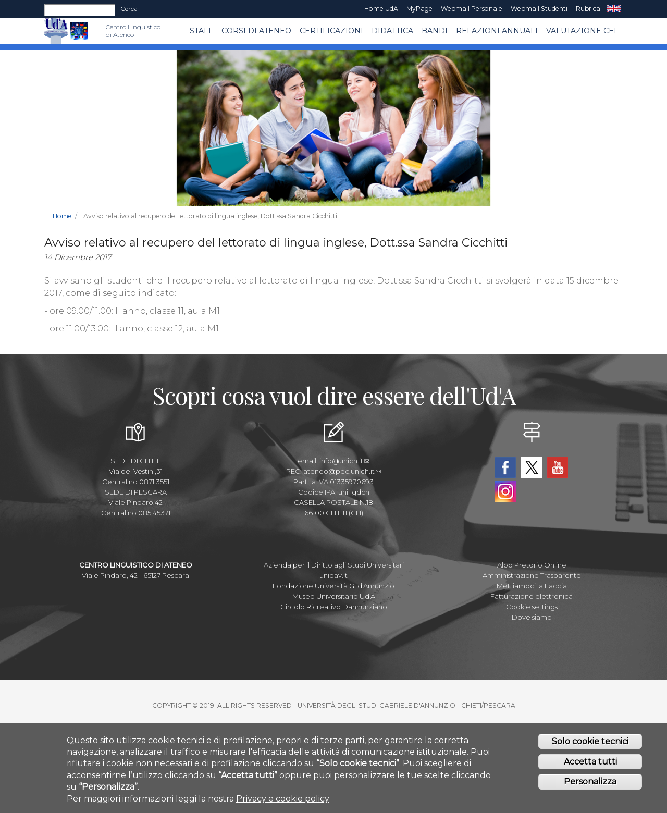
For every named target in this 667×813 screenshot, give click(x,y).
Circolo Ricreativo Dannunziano (333, 606)
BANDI (435, 30)
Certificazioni (331, 30)
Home (62, 216)
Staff (201, 30)
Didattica (392, 30)
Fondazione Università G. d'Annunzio (333, 586)
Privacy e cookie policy (282, 802)
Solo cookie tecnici (590, 745)
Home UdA (381, 9)
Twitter (531, 467)
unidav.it (333, 575)
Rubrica (588, 9)
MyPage (419, 9)
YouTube (558, 467)
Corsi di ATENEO (256, 30)
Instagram (505, 491)
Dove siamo (532, 617)
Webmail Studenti (539, 9)
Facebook (505, 467)
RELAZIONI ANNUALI (497, 30)
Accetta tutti (590, 765)
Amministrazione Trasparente (532, 575)
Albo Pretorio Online (531, 565)
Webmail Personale (471, 9)
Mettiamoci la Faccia (532, 586)
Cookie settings (532, 606)
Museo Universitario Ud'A (333, 596)
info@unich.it (344, 461)
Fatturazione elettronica (531, 596)
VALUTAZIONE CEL (582, 30)
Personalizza (590, 785)
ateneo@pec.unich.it (342, 471)
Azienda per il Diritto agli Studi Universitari (334, 565)
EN (613, 9)
